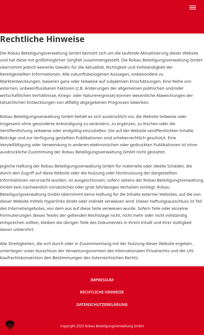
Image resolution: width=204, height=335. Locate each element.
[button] (10, 325)
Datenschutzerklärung (102, 304)
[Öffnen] (192, 7)
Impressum (102, 279)
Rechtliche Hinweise (102, 292)
